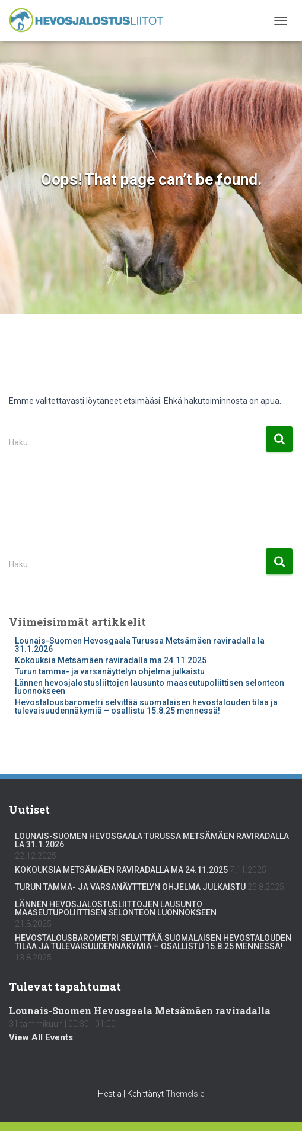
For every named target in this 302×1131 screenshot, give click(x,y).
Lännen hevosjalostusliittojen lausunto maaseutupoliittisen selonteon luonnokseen (149, 687)
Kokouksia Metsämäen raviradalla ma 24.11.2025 (110, 660)
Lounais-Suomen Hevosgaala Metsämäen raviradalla (140, 1010)
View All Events (41, 1037)
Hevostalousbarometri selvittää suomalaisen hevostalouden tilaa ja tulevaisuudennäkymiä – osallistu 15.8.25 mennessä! (146, 706)
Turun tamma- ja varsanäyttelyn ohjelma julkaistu (110, 671)
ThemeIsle (185, 1093)
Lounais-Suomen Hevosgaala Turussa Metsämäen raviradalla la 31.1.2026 (140, 645)
